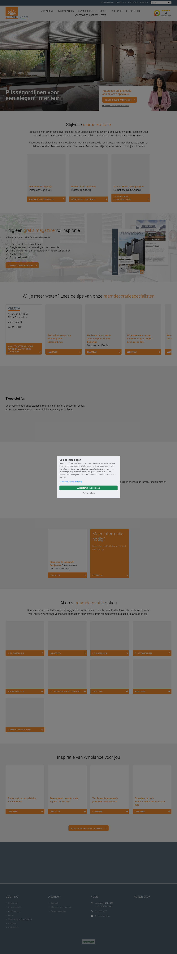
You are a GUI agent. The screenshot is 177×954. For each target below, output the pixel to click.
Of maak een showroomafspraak (115, 106)
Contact (144, 3)
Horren (103, 11)
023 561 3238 (14, 326)
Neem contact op (102, 916)
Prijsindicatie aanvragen (118, 100)
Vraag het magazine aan (20, 265)
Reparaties (121, 3)
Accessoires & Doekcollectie (90, 15)
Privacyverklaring (57, 911)
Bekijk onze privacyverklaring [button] (70, 482)
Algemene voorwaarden (59, 907)
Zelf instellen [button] (89, 493)
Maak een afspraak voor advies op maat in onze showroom (25, 349)
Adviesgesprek (107, 3)
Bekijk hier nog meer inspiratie (87, 828)
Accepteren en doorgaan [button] (88, 488)
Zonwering (48, 11)
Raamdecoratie (87, 11)
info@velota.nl (15, 322)
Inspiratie (116, 11)
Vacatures (133, 3)
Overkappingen (67, 11)
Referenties (133, 11)
